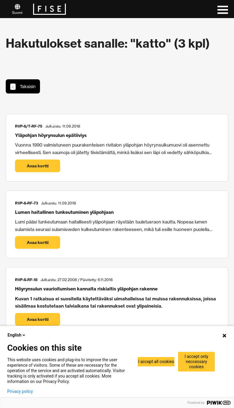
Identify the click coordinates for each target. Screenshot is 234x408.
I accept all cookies (156, 361)
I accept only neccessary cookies (196, 361)
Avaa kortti (38, 166)
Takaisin (22, 87)
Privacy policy (20, 391)
